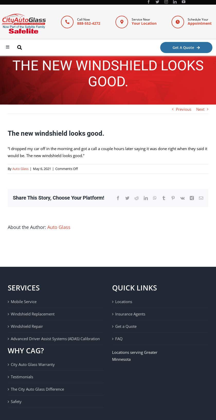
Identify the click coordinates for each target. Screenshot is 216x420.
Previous (183, 109)
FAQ (119, 338)
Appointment (200, 23)
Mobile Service (24, 301)
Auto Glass (20, 168)
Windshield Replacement (33, 313)
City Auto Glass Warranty (33, 364)
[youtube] (183, 2)
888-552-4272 (88, 23)
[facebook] (148, 2)
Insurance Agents (130, 313)
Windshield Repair (27, 326)
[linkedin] (175, 2)
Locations (123, 301)
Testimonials (22, 376)
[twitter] (157, 2)
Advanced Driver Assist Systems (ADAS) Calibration (55, 338)
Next (200, 109)
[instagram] (166, 2)
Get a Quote (126, 326)
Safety (16, 401)
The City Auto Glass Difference (37, 389)
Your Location (144, 23)
